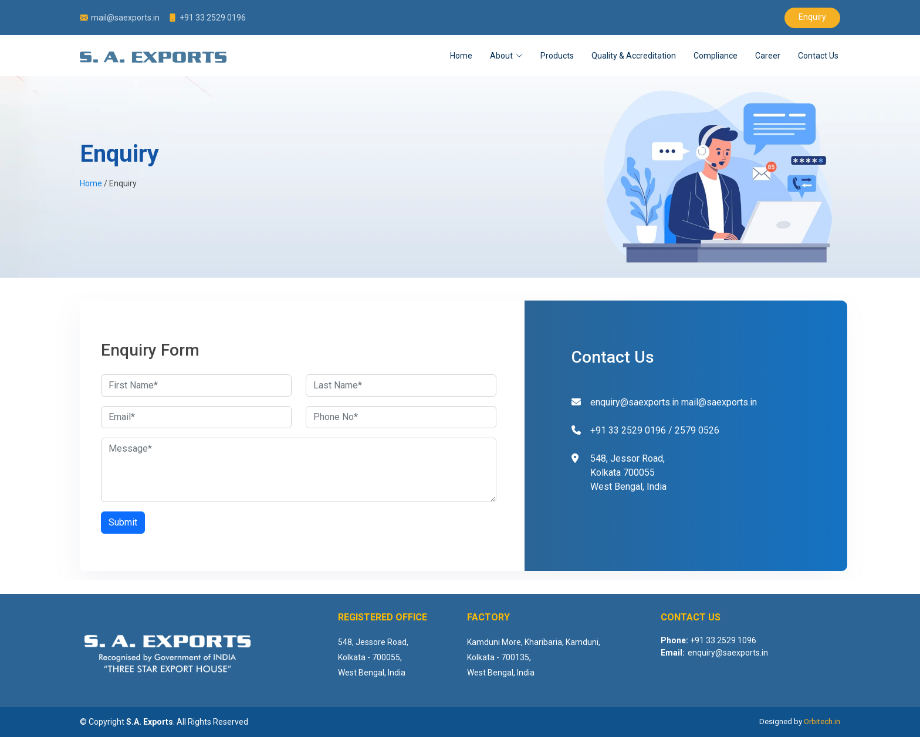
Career (767, 55)
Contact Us (818, 55)
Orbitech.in (822, 721)
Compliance (716, 55)
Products (557, 55)
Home (461, 55)
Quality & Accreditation (633, 55)
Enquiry (812, 17)
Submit (123, 522)
